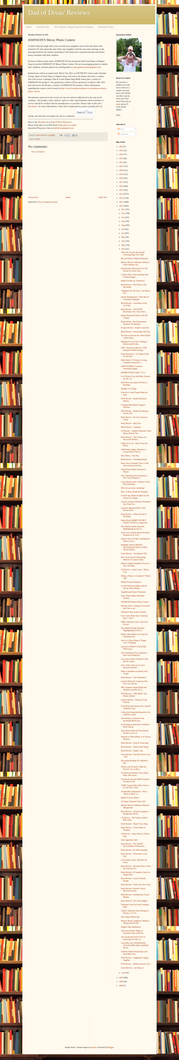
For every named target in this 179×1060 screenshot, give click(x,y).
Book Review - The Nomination (133, 677)
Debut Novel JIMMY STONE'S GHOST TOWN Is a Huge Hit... (134, 521)
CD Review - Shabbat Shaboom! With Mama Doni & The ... (136, 432)
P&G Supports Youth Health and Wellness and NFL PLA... (134, 688)
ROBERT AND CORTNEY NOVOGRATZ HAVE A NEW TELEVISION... (134, 547)
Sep (123, 221)
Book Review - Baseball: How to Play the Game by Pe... (136, 867)
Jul (122, 229)
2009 (121, 982)
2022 (121, 162)
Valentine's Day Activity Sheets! (133, 612)
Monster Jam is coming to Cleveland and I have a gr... (135, 607)
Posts (121, 129)
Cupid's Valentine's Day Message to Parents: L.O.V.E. (135, 912)
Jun (123, 233)
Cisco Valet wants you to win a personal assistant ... (133, 666)
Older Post (103, 197)
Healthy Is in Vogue (128, 389)
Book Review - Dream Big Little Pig (135, 332)
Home (28, 27)
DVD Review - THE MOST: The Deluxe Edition (134, 695)
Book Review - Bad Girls (131, 423)
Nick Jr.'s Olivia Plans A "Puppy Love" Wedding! (133, 641)
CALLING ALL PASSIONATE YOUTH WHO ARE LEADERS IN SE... (135, 945)
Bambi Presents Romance (131, 582)
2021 (121, 166)
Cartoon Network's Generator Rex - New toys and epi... (135, 682)
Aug (123, 225)
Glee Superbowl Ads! (129, 840)
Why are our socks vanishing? (133, 488)
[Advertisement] (68, 174)
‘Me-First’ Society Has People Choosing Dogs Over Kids (133, 253)
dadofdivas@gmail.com (63, 128)
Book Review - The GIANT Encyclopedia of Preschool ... (133, 845)
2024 (121, 154)
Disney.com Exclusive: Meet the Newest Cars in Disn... (133, 768)
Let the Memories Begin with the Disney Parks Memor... (134, 587)
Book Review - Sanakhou (131, 427)
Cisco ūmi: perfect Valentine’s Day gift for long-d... (134, 660)
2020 (121, 170)
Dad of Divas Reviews (60, 122)
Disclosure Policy (106, 27)
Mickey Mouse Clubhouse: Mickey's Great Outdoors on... (135, 263)
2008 (121, 986)
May (123, 237)
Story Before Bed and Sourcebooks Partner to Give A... (135, 732)
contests (37, 139)
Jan (122, 973)
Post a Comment (37, 152)
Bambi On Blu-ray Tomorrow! (133, 281)
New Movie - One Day (130, 456)
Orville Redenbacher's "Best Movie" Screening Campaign (135, 298)
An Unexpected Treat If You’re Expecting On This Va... (133, 938)
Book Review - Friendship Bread (134, 459)
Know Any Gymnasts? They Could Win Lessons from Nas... (135, 464)
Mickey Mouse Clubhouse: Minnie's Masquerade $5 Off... (135, 922)
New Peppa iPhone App (130, 917)
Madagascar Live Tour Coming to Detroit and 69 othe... (134, 343)
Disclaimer (32, 106)
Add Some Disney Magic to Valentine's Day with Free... (133, 932)
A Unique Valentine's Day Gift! (133, 801)
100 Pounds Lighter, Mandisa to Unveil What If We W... (133, 450)
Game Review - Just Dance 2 (132, 968)
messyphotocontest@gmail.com (87, 67)
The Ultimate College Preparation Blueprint (73, 27)
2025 (121, 150)
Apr (123, 241)
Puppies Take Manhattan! (131, 927)
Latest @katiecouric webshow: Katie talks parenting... (135, 483)
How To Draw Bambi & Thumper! (134, 492)
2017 (121, 182)
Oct (123, 217)
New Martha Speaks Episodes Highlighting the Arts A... (132, 527)
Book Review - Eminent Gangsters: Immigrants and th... (135, 812)
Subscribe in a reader (67, 125)
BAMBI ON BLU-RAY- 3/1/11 (133, 373)
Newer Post (33, 197)
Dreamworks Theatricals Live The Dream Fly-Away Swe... (134, 269)
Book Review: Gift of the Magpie (134, 901)
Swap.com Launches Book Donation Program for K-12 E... (135, 534)
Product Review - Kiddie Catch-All (135, 328)
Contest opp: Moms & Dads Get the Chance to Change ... (135, 497)
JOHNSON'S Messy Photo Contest (135, 602)
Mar (123, 245)
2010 (121, 978)
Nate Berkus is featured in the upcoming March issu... (132, 719)
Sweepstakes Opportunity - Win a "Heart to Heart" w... (134, 792)
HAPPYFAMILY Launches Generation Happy (132, 367)
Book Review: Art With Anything (134, 850)
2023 (121, 158)
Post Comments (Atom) (48, 202)
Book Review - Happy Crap (132, 751)
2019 (121, 174)
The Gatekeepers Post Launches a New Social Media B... (134, 477)
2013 (121, 198)
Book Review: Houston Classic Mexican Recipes (133, 889)
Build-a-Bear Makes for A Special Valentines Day (134, 635)
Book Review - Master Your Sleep (134, 824)
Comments (123, 134)
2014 (121, 194)
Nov (123, 213)
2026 (121, 147)
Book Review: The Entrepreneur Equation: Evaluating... (133, 323)
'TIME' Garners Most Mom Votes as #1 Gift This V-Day (135, 786)
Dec (123, 209)
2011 (121, 206)
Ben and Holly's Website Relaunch (134, 258)
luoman (94, 1047)
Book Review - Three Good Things (135, 747)
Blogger (111, 1047)
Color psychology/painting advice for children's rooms (135, 713)
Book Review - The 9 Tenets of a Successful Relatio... (134, 438)
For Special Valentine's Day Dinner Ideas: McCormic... (135, 774)
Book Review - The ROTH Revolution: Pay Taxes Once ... (134, 310)
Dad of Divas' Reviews (59, 12)
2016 (121, 186)
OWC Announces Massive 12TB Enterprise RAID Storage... (134, 349)
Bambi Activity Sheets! (130, 798)
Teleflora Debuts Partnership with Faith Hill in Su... (134, 953)
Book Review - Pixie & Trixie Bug (134, 743)
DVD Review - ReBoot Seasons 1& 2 (136, 964)
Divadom (42, 122)
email (118, 104)
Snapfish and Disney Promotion (133, 592)
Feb (123, 249)
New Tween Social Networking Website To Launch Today (133, 558)
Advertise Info (42, 27)
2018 (121, 178)
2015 (121, 190)
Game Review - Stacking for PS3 (134, 553)
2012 (121, 202)
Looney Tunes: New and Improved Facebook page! (134, 276)
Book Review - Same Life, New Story (136, 885)
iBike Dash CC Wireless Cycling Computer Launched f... (134, 361)
